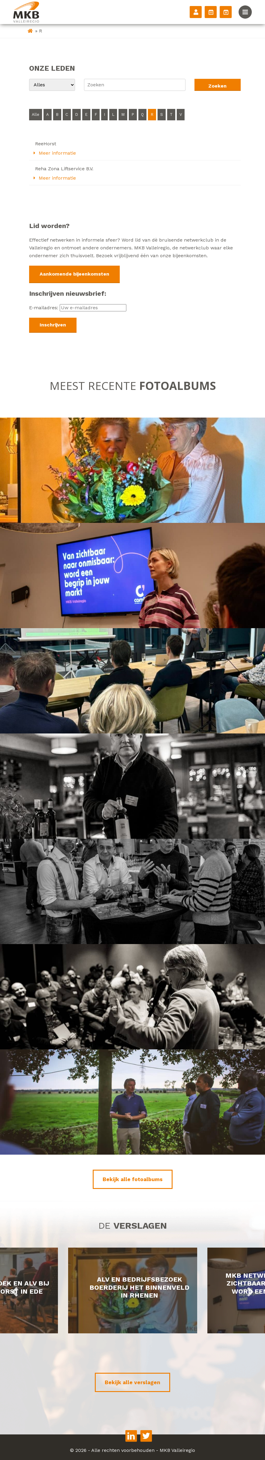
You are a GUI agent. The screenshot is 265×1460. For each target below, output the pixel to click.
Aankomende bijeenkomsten (74, 274)
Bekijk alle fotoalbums (133, 1179)
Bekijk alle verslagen (132, 1382)
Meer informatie (55, 153)
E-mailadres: (77, 307)
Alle (35, 114)
